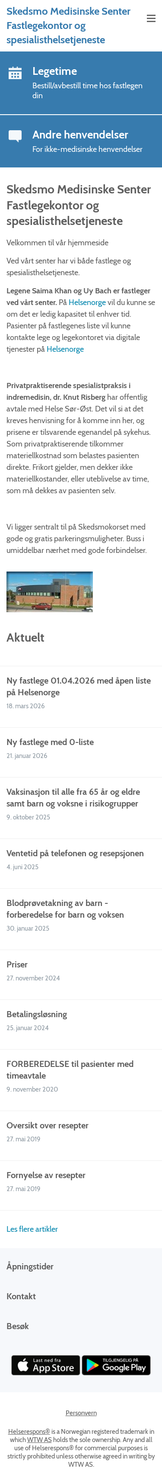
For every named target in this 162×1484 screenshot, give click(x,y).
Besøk (17, 1326)
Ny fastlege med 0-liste (50, 742)
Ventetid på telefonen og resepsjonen (75, 853)
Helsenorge (88, 302)
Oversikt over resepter (47, 1125)
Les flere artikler (32, 1229)
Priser (17, 964)
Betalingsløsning (36, 1014)
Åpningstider (30, 1266)
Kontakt (21, 1296)
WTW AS (39, 1440)
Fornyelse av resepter (46, 1175)
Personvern (81, 1413)
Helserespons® (29, 1432)
